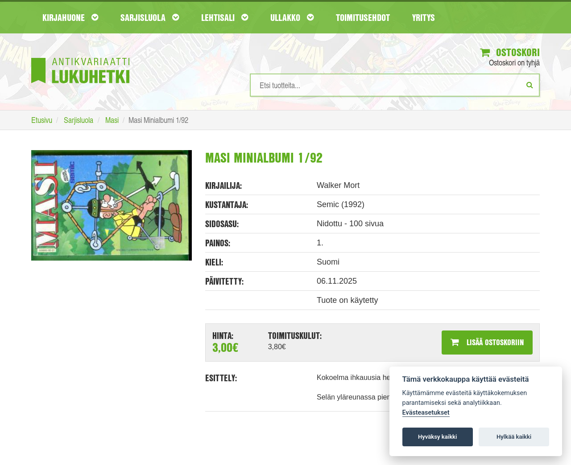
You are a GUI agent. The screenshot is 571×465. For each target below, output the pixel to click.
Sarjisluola (149, 17)
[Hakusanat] (395, 85)
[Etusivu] (80, 57)
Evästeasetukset (426, 412)
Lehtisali (224, 17)
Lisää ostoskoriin (487, 342)
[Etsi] (529, 84)
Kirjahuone (70, 17)
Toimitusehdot (363, 17)
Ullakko (292, 17)
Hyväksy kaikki (437, 436)
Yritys (423, 17)
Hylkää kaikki (514, 436)
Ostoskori (510, 52)
